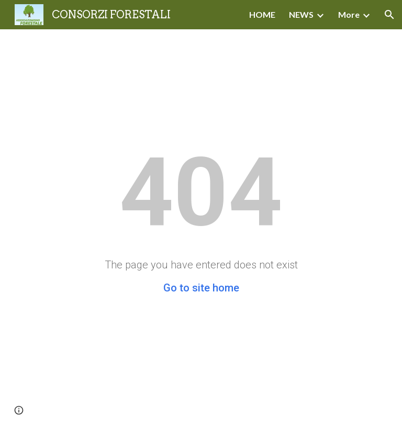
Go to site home (201, 287)
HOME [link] (262, 14)
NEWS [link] (301, 14)
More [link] (349, 14)
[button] (389, 14)
